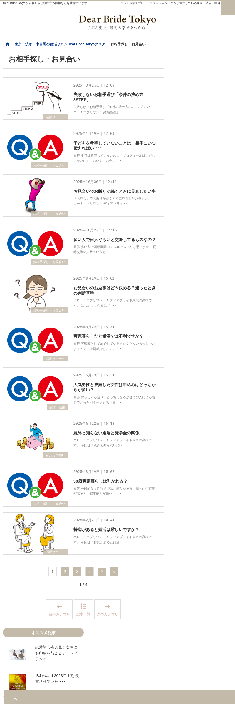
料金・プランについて (199, 473)
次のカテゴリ (109, 671)
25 (203, 271)
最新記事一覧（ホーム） (201, 306)
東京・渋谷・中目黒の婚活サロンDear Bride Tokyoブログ (155, 696)
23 (186, 271)
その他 (185, 550)
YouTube (208, 596)
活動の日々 (189, 436)
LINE (220, 596)
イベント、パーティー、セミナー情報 (203, 422)
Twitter (184, 596)
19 (211, 265)
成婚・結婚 (56, 449)
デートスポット (193, 318)
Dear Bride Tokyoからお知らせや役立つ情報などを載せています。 (46, 3)
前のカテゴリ (61, 671)
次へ (102, 633)
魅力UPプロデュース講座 (202, 395)
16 (186, 265)
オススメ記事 (191, 579)
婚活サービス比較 (195, 461)
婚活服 (185, 330)
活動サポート (54, 123)
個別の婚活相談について (201, 407)
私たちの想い (54, 504)
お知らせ (187, 538)
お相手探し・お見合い (47, 177)
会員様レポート (193, 448)
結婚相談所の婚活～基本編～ (203, 565)
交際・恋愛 (189, 514)
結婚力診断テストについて (203, 383)
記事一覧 (83, 675)
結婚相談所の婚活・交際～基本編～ (203, 369)
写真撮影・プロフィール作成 (203, 488)
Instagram (196, 596)
